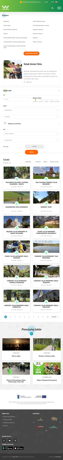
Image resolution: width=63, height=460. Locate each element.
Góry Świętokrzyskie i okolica (41, 25)
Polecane (38, 161)
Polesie (6, 33)
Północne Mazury (37, 33)
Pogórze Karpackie (38, 29)
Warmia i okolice (37, 42)
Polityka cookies (7, 419)
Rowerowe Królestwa (9, 416)
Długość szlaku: (37, 98)
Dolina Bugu (7, 25)
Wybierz (34, 146)
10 (47, 317)
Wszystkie (6, 21)
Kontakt (5, 425)
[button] (57, 2)
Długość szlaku (54, 161)
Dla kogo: (6, 146)
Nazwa (45, 161)
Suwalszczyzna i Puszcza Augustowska (14, 42)
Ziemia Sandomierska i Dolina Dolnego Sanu (15, 46)
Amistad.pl (58, 457)
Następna (54, 317)
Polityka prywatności (9, 422)
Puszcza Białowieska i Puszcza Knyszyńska (15, 37)
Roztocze (35, 37)
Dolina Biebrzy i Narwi (39, 21)
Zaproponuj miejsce (31, 53)
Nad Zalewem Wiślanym (10, 29)
